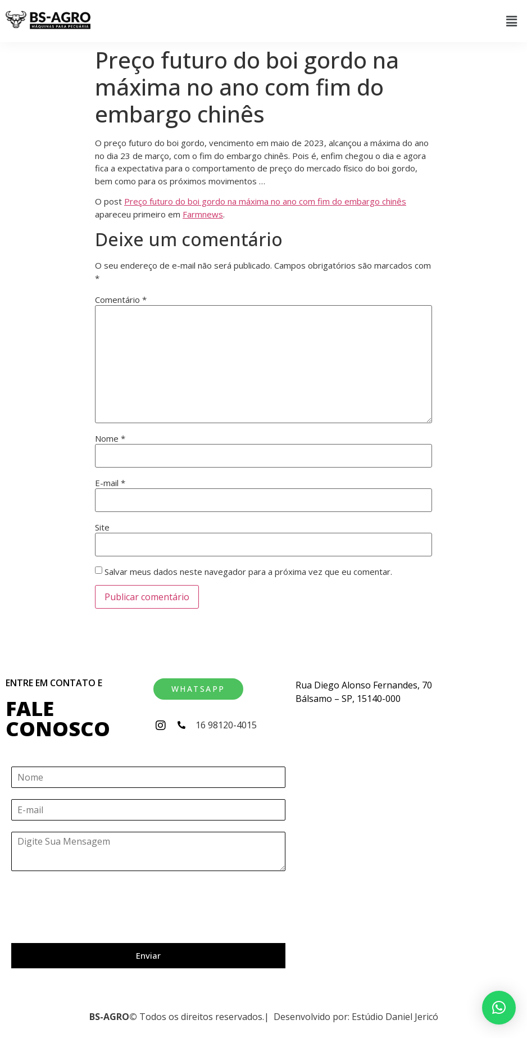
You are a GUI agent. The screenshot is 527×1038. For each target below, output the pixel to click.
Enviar (148, 955)
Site (102, 527)
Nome (110, 438)
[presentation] (96, 924)
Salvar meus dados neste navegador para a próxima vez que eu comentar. (248, 572)
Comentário (121, 300)
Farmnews (203, 214)
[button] (511, 20)
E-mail (110, 483)
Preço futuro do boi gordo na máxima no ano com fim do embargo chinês (265, 201)
